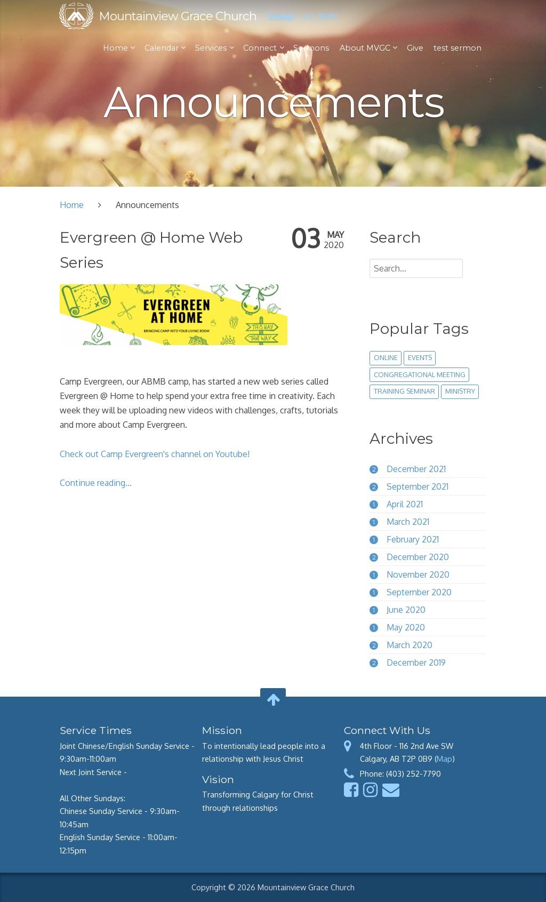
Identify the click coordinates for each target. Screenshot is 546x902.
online (386, 357)
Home (116, 48)
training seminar (404, 391)
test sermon (457, 48)
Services (211, 48)
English (282, 16)
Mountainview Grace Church (178, 16)
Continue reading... (96, 482)
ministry (460, 391)
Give (414, 48)
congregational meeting (419, 374)
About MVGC (365, 48)
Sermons (311, 48)
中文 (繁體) (319, 16)
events (420, 357)
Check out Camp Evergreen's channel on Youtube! (155, 454)
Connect (261, 48)
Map (444, 758)
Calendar (162, 48)
